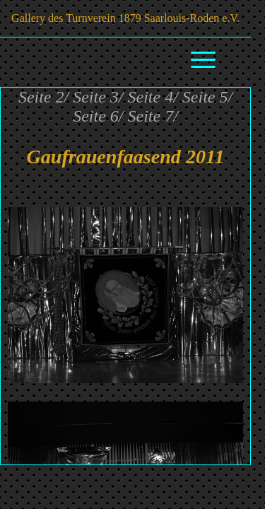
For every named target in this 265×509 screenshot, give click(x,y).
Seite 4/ (153, 97)
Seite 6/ (98, 116)
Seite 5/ (207, 97)
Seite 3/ (98, 97)
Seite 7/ (153, 116)
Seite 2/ (43, 97)
